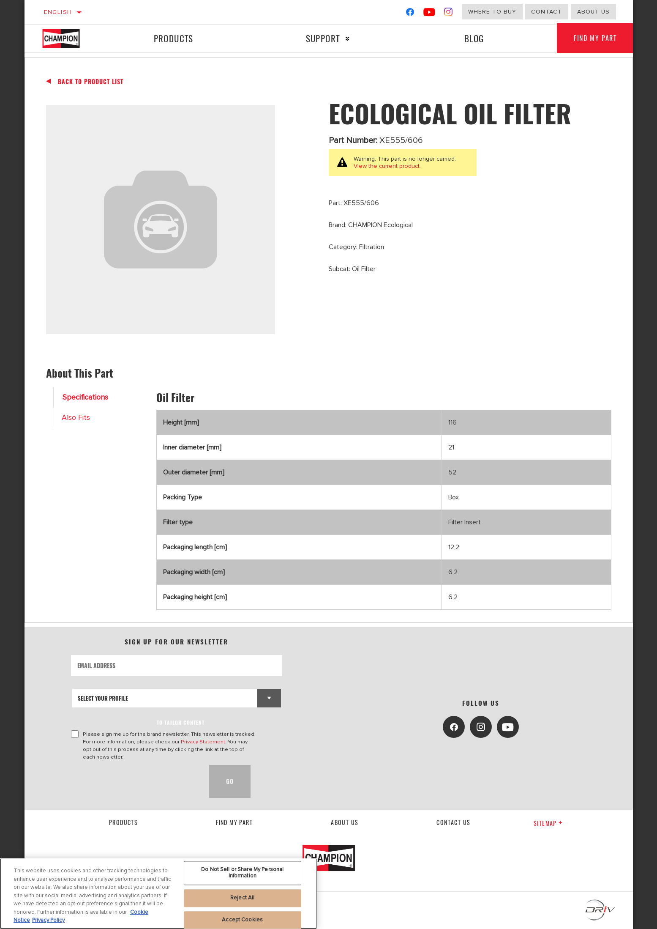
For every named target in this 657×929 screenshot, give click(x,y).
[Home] (69, 38)
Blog (474, 38)
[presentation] (135, 781)
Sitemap (548, 823)
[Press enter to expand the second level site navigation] (347, 38)
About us (344, 822)
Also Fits (76, 417)
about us (593, 11)
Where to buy (492, 11)
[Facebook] (410, 13)
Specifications (85, 397)
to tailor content (180, 722)
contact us (453, 822)
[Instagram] (448, 13)
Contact (546, 11)
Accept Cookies (242, 919)
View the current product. (387, 166)
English (58, 12)
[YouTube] (429, 13)
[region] (158, 893)
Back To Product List (90, 82)
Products (174, 38)
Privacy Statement (203, 741)
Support (323, 38)
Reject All (242, 897)
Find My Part (595, 38)
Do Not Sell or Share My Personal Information (242, 873)
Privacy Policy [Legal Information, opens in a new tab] (48, 920)
